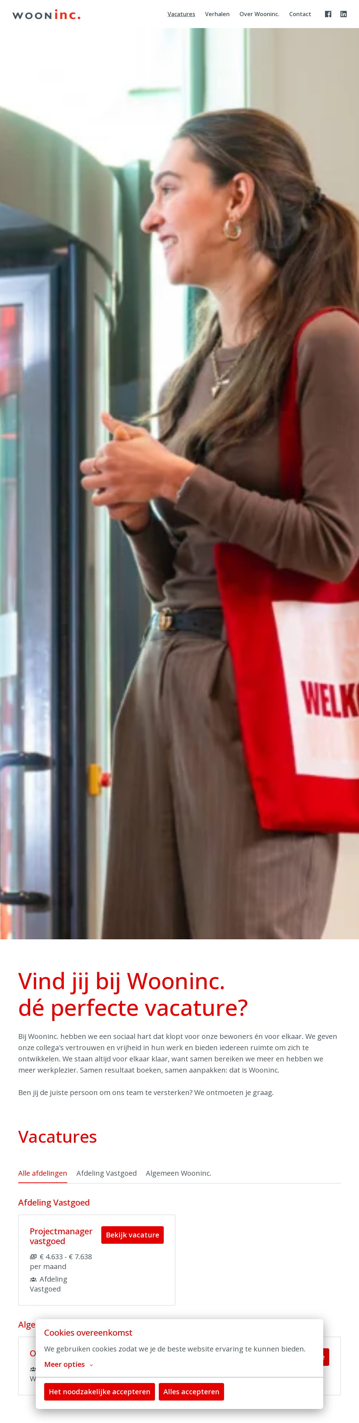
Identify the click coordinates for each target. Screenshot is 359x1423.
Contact (300, 14)
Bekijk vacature (132, 1235)
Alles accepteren (191, 1391)
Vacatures (181, 14)
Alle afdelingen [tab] (42, 1173)
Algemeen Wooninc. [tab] (178, 1173)
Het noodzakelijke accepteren (99, 1391)
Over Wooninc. (259, 14)
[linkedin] (344, 14)
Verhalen (217, 14)
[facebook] (328, 14)
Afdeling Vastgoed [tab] (106, 1173)
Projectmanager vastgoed (61, 1236)
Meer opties (68, 1364)
